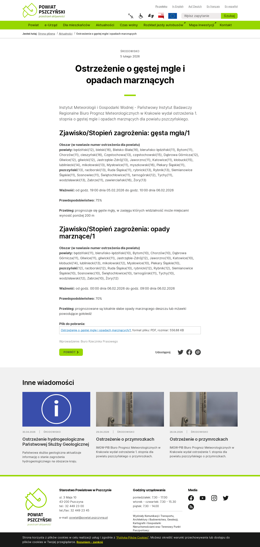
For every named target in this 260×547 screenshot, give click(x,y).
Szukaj (229, 16)
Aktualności (105, 27)
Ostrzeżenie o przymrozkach (125, 441)
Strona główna (46, 36)
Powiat (33, 27)
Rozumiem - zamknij (90, 542)
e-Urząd (51, 27)
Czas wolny (129, 27)
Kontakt (226, 27)
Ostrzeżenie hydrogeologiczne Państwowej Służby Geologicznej (55, 444)
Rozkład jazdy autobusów (165, 27)
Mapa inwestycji (203, 27)
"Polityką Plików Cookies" (133, 537)
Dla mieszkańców (76, 27)
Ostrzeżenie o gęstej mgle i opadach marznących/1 (96, 332)
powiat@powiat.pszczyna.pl (88, 520)
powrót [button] (71, 354)
